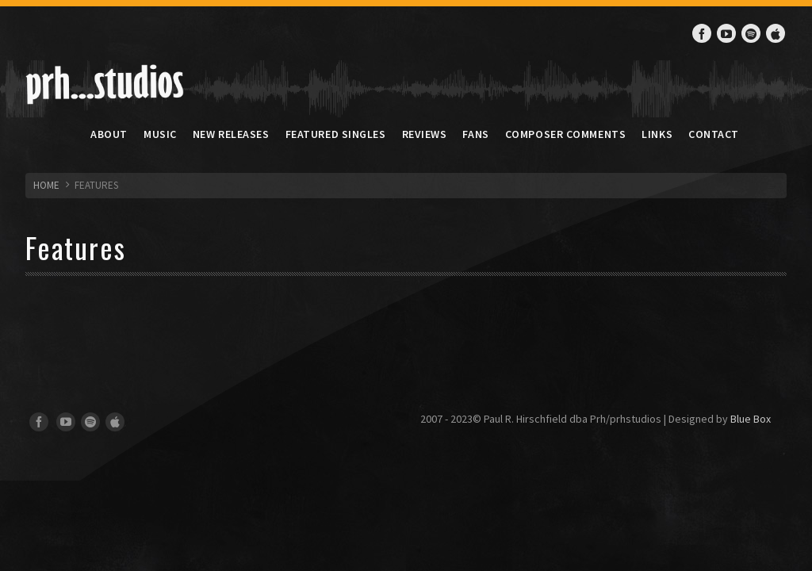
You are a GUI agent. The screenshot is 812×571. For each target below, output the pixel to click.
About (109, 134)
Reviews (424, 134)
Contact (713, 134)
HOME (46, 185)
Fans (475, 134)
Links (657, 134)
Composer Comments (565, 134)
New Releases (231, 134)
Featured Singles (335, 134)
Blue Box (750, 419)
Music (160, 134)
